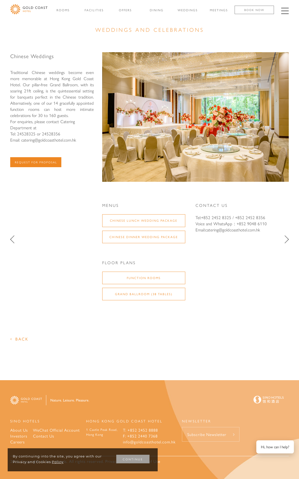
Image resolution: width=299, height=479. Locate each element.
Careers (17, 442)
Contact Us (43, 436)
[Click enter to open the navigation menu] (285, 11)
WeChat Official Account (56, 430)
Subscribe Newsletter (206, 434)
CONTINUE (133, 459)
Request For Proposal (36, 162)
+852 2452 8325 (216, 217)
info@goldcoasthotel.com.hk (149, 442)
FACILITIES (94, 10)
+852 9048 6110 (252, 223)
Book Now (254, 10)
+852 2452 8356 (250, 217)
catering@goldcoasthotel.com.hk (232, 230)
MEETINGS (219, 10)
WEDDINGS (188, 10)
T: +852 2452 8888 (140, 430)
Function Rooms (144, 277)
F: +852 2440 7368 (140, 436)
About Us (19, 430)
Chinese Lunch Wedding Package (143, 220)
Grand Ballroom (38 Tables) (143, 294)
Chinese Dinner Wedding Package (143, 237)
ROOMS (63, 10)
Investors (18, 436)
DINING (157, 10)
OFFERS (125, 10)
